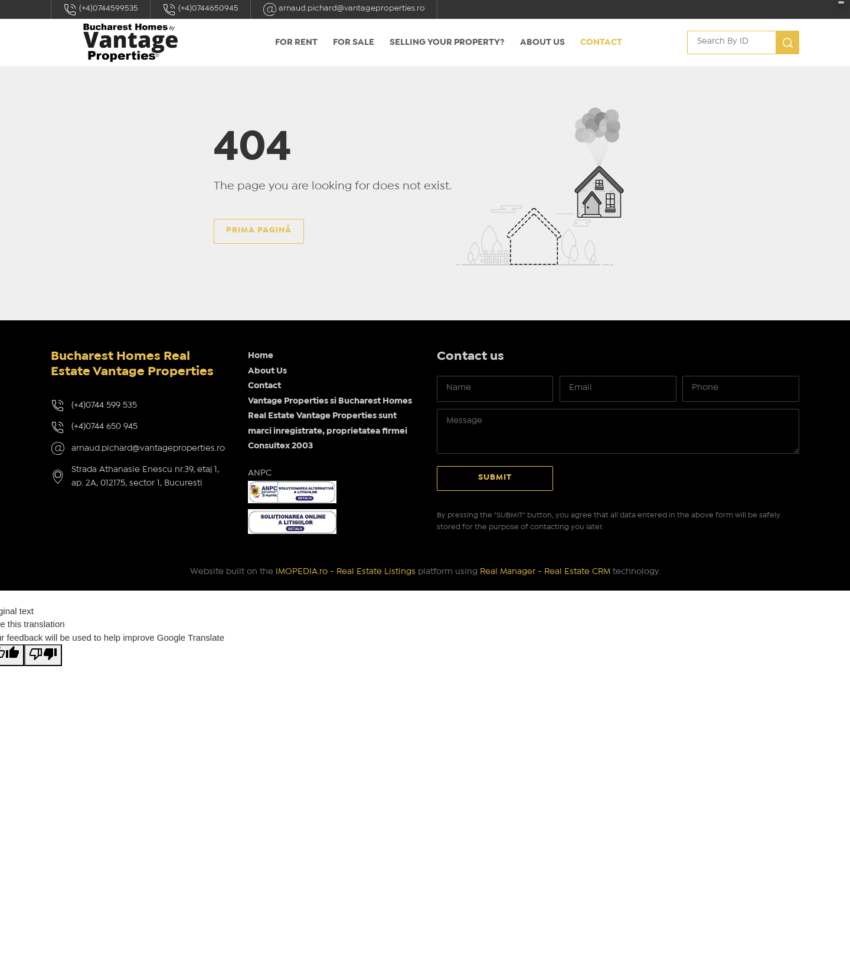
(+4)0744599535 (100, 9)
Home (260, 355)
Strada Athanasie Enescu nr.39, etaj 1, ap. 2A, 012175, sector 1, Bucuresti (145, 476)
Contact (601, 42)
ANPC (260, 473)
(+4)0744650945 (200, 9)
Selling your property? (447, 42)
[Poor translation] (43, 655)
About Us (542, 42)
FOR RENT (296, 42)
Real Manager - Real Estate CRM (545, 571)
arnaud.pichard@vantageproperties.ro (344, 9)
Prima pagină (259, 230)
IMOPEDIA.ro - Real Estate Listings (346, 571)
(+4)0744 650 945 (104, 426)
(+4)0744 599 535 (104, 405)
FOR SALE (353, 42)
